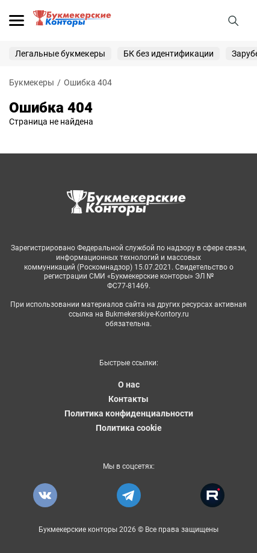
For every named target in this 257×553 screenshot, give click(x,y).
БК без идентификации (168, 53)
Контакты (128, 399)
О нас (129, 384)
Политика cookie (129, 428)
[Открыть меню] (16, 20)
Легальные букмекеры (60, 53)
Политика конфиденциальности (128, 413)
